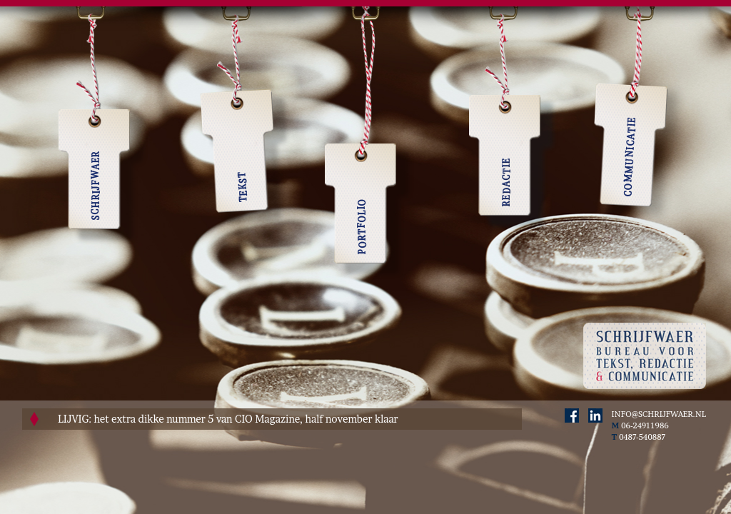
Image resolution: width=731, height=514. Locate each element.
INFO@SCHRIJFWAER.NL (659, 414)
